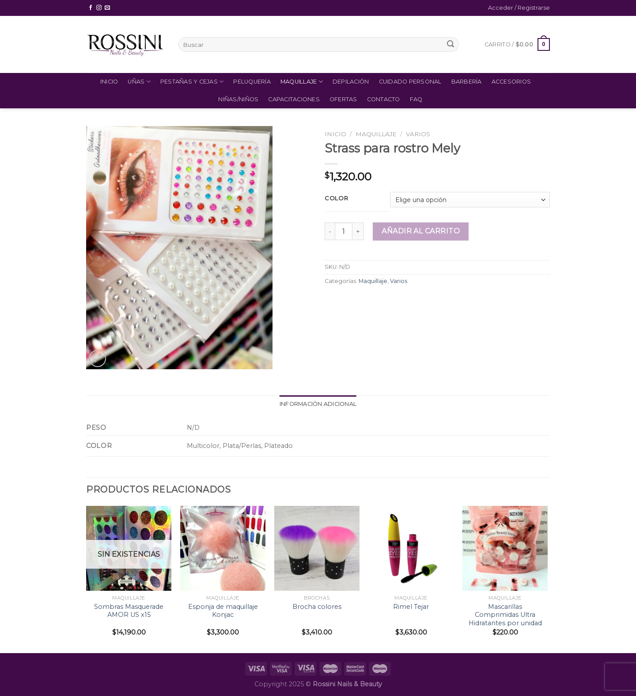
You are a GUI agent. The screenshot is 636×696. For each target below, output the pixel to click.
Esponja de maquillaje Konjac (223, 611)
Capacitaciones (294, 99)
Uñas (139, 81)
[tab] (318, 404)
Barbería (466, 81)
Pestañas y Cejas (192, 81)
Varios (418, 134)
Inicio (109, 81)
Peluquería (252, 81)
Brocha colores (316, 607)
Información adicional (318, 404)
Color (336, 198)
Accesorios (511, 81)
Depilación (351, 81)
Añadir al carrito (421, 231)
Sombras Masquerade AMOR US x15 (128, 611)
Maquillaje (301, 81)
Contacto (383, 99)
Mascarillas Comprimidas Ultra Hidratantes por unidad (505, 615)
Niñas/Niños (238, 99)
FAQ (416, 99)
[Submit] (450, 44)
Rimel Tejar (411, 607)
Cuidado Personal (410, 81)
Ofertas (343, 99)
